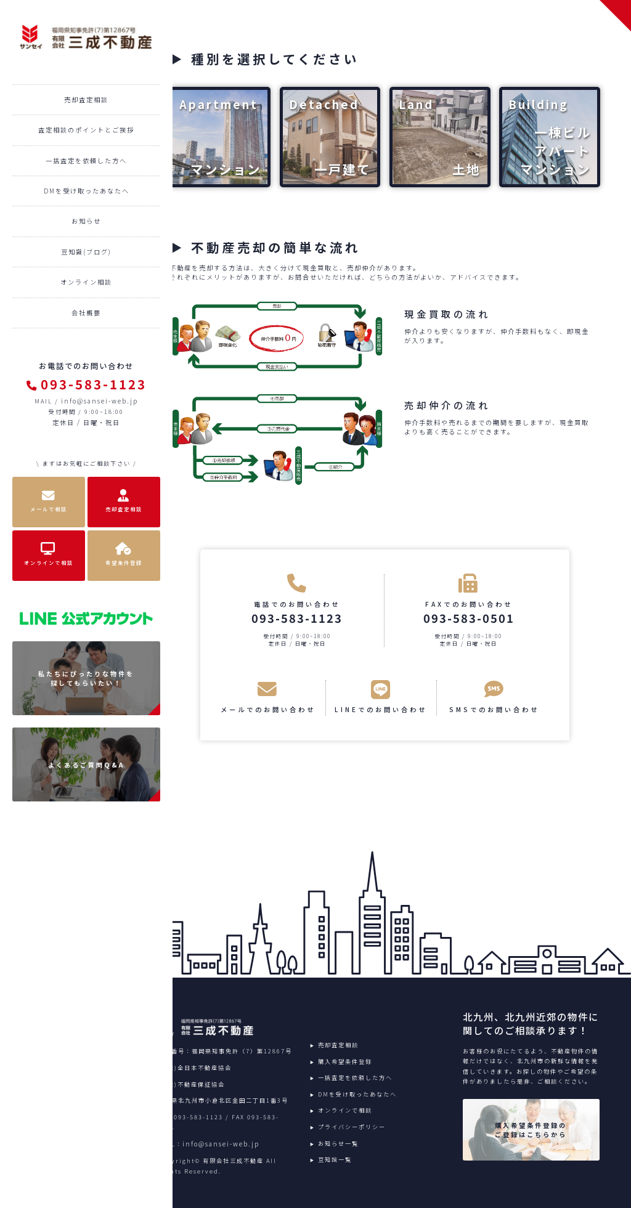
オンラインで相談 (345, 1110)
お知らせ (86, 220)
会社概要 (86, 312)
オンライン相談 (86, 281)
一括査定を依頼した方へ (86, 160)
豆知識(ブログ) (86, 251)
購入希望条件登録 (345, 1061)
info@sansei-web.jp (99, 400)
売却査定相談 (86, 99)
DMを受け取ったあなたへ (86, 190)
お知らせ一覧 (338, 1143)
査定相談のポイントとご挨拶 (86, 129)
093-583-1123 (86, 384)
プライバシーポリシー (352, 1126)
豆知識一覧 (335, 1159)
